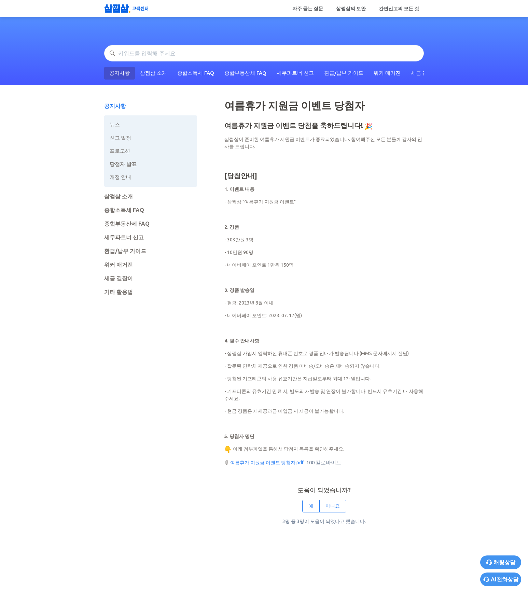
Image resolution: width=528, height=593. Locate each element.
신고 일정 (120, 138)
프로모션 (120, 151)
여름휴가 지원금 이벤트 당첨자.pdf (267, 462)
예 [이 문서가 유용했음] (310, 506)
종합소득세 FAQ (195, 73)
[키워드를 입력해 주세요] (264, 53)
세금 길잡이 (118, 278)
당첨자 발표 (123, 164)
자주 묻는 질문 (307, 8)
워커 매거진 (387, 73)
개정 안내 (120, 177)
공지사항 (119, 73)
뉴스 (115, 124)
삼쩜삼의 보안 (351, 8)
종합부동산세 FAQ (245, 73)
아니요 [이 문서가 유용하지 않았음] (332, 506)
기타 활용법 (118, 292)
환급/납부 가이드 (343, 73)
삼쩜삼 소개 (153, 73)
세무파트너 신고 (295, 73)
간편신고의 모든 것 (399, 8)
